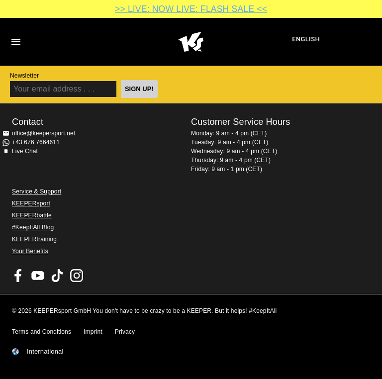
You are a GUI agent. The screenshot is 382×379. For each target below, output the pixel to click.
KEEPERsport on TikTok (57, 275)
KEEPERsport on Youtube (37, 275)
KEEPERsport (31, 203)
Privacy (125, 331)
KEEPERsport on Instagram (76, 275)
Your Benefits (30, 251)
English (306, 39)
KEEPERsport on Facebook (18, 275)
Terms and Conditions (41, 331)
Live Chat (25, 151)
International (45, 351)
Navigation (16, 42)
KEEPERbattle (32, 215)
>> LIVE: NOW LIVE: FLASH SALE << (191, 9)
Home (190, 42)
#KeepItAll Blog (33, 227)
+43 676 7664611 (36, 142)
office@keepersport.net (43, 133)
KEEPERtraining (34, 239)
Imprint (93, 331)
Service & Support (36, 191)
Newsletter (24, 75)
